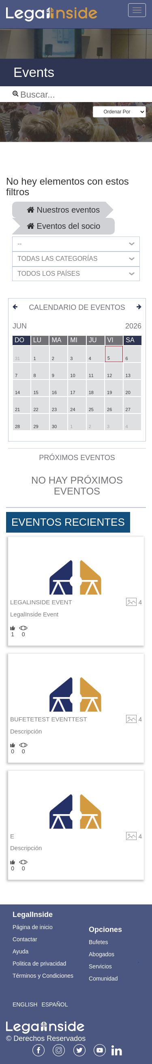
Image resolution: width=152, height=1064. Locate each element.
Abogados (101, 954)
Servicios (100, 966)
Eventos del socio (63, 226)
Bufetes (98, 942)
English (25, 1004)
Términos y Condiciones (43, 975)
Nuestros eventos (63, 209)
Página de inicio (33, 927)
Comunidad (103, 978)
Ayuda (20, 951)
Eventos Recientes (68, 522)
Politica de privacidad (39, 963)
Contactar (25, 939)
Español (54, 1004)
